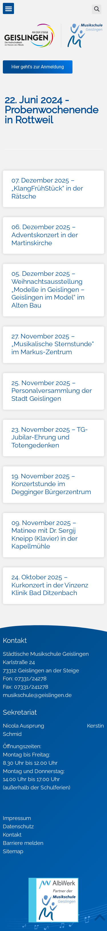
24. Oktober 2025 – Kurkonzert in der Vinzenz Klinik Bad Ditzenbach (49, 585)
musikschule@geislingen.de (37, 695)
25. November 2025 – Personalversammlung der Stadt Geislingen (51, 390)
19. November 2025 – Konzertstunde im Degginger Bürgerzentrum (51, 484)
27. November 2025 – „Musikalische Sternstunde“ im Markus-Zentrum (52, 344)
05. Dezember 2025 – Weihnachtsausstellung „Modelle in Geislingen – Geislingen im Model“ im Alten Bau (47, 289)
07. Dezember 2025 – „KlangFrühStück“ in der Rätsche (47, 188)
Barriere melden (23, 843)
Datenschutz (18, 826)
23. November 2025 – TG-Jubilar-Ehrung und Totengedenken (49, 437)
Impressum (17, 818)
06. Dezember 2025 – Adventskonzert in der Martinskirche (44, 234)
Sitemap (13, 851)
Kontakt (12, 834)
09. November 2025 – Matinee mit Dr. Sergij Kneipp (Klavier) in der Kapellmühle (44, 534)
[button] (8, 8)
